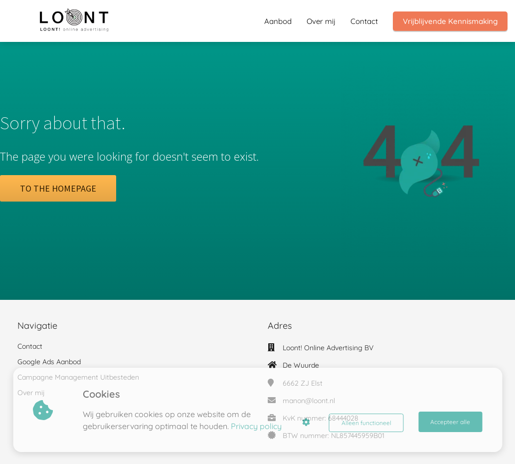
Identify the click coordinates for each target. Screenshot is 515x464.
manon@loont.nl (309, 400)
